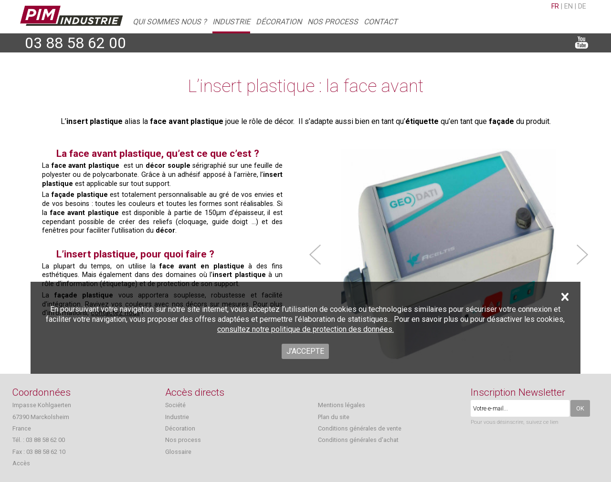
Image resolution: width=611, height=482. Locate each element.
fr (555, 6)
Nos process (332, 21)
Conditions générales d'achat (358, 439)
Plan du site (333, 416)
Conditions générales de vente (359, 428)
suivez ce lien (542, 422)
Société (175, 405)
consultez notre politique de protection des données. (305, 329)
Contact (381, 21)
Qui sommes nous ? (170, 21)
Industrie (231, 21)
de (582, 6)
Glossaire (178, 451)
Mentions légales (341, 405)
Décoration (279, 21)
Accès (21, 463)
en (568, 6)
